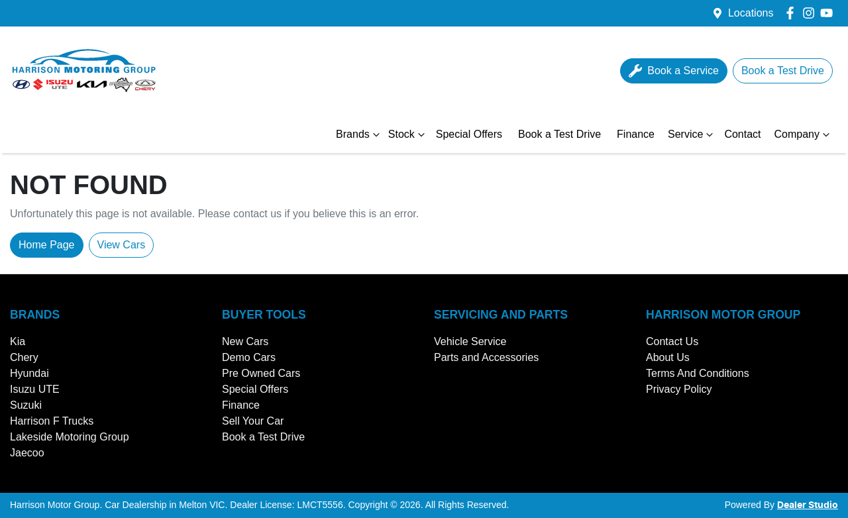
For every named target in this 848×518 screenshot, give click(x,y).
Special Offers (469, 134)
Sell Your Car (253, 421)
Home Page (47, 244)
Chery (24, 357)
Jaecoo (27, 452)
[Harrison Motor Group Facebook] (793, 13)
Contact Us (672, 341)
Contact (742, 134)
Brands (359, 134)
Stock (408, 134)
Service (692, 134)
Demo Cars (249, 357)
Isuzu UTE (35, 389)
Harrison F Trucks (51, 421)
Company (803, 134)
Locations (751, 13)
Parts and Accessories (486, 357)
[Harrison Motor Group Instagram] (811, 13)
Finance (636, 134)
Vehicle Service (470, 341)
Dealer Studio (807, 505)
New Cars (245, 341)
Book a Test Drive (559, 134)
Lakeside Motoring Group (69, 436)
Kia (17, 341)
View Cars (121, 244)
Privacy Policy (679, 389)
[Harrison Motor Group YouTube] (829, 13)
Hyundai (29, 373)
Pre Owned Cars (261, 373)
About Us (668, 357)
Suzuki (26, 405)
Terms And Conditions (697, 373)
